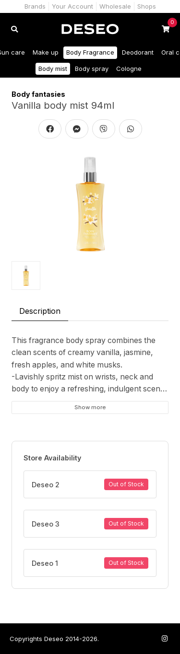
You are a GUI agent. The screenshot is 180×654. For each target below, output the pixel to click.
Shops (146, 6)
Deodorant (138, 52)
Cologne (129, 68)
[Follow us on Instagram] (164, 638)
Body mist (52, 68)
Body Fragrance (90, 52)
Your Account (72, 6)
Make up (46, 52)
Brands (35, 6)
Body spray (91, 68)
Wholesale (115, 6)
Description (39, 311)
